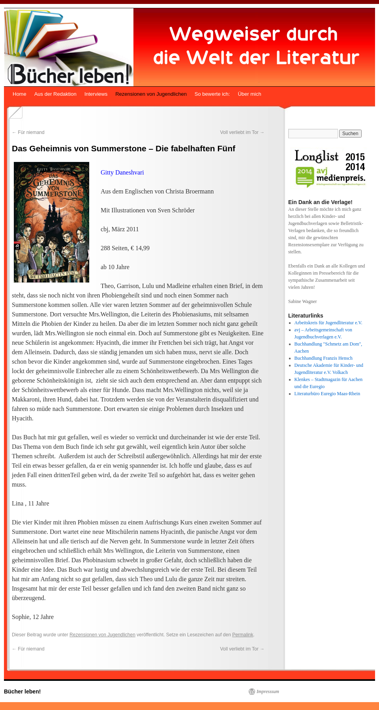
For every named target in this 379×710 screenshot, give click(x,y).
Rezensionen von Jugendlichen (151, 94)
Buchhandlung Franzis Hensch (324, 358)
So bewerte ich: (212, 94)
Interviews (96, 94)
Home (19, 94)
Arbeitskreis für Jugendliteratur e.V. (328, 322)
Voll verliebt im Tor (242, 132)
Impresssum (268, 691)
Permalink (242, 635)
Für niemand (28, 132)
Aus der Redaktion (55, 94)
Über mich (249, 94)
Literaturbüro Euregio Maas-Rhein (327, 393)
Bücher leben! (22, 691)
